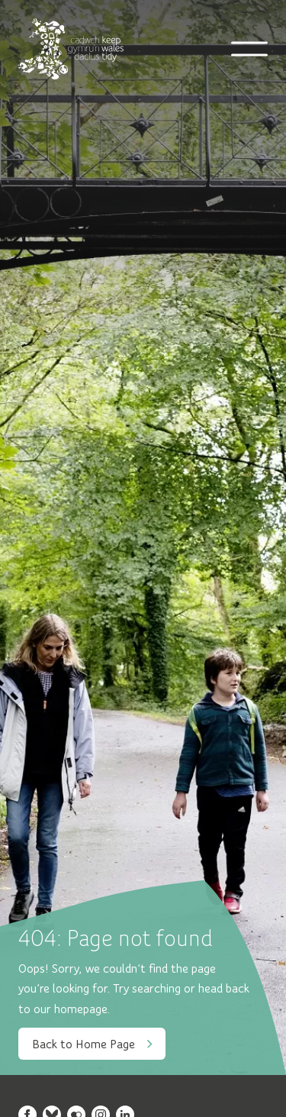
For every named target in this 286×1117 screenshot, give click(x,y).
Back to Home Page (92, 1043)
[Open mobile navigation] (249, 49)
